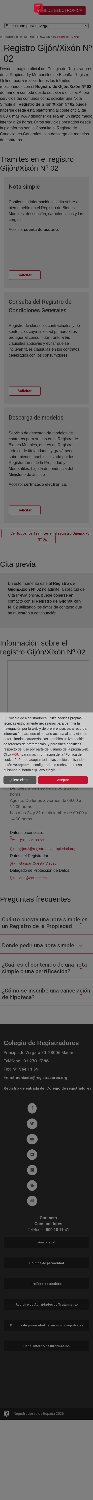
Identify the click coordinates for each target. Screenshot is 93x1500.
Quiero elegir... (20, 780)
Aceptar (63, 780)
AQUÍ (16, 754)
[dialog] (46, 750)
